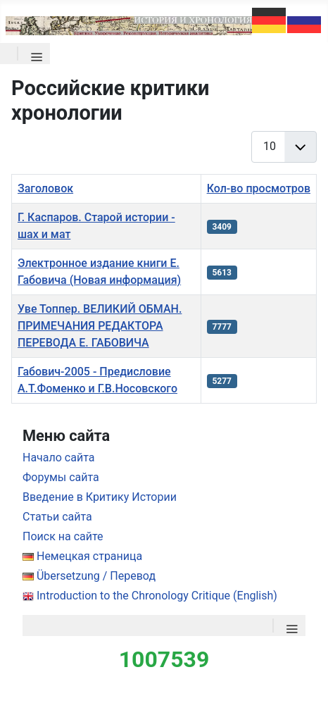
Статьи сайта (57, 516)
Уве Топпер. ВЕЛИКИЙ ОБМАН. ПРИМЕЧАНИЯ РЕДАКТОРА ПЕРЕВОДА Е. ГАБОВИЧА (100, 325)
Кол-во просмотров (258, 188)
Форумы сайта (61, 477)
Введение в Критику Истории (100, 497)
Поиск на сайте (63, 536)
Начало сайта (58, 457)
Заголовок (45, 188)
